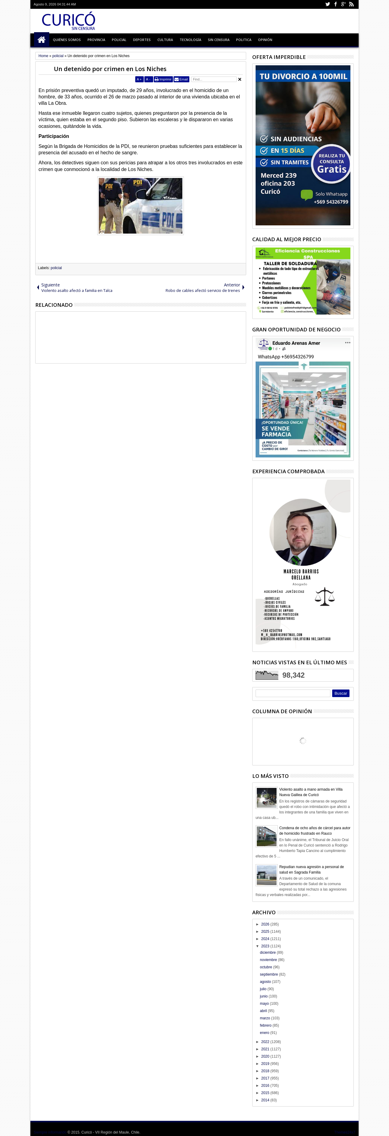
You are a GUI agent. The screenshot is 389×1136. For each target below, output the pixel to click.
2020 (265, 1056)
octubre (266, 967)
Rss (351, 4)
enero (265, 1033)
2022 (265, 1042)
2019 (265, 1064)
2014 (265, 1100)
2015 (265, 1093)
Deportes (142, 39)
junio (264, 996)
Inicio (41, 39)
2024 (265, 939)
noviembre (269, 960)
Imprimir (166, 79)
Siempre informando (50, 1132)
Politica (243, 39)
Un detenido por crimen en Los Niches (110, 69)
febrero (266, 1025)
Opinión (265, 39)
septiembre (269, 974)
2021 (265, 1049)
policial (56, 268)
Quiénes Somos (67, 39)
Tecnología (190, 39)
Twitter (328, 4)
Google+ (343, 4)
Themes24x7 (344, 1132)
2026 (265, 924)
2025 (265, 931)
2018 (265, 1071)
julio (263, 989)
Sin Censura (218, 39)
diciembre (268, 952)
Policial (119, 39)
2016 (265, 1085)
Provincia (96, 39)
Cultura (165, 39)
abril (264, 1011)
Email (183, 79)
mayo (265, 1003)
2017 (265, 1078)
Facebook (335, 4)
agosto (266, 982)
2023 (265, 946)
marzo (265, 1018)
